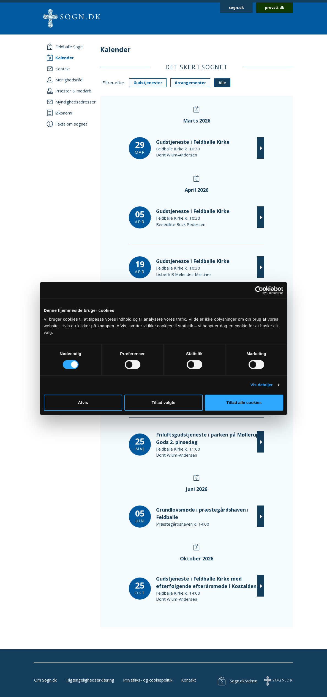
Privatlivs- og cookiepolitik (147, 680)
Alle (222, 82)
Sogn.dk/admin (243, 680)
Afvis (83, 402)
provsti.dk (274, 7)
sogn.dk (236, 7)
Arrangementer (190, 82)
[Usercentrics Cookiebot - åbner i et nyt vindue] (259, 290)
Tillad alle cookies (243, 402)
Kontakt (188, 680)
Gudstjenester (147, 82)
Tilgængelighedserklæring (90, 680)
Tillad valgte (163, 402)
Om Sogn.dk (45, 680)
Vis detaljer (261, 384)
